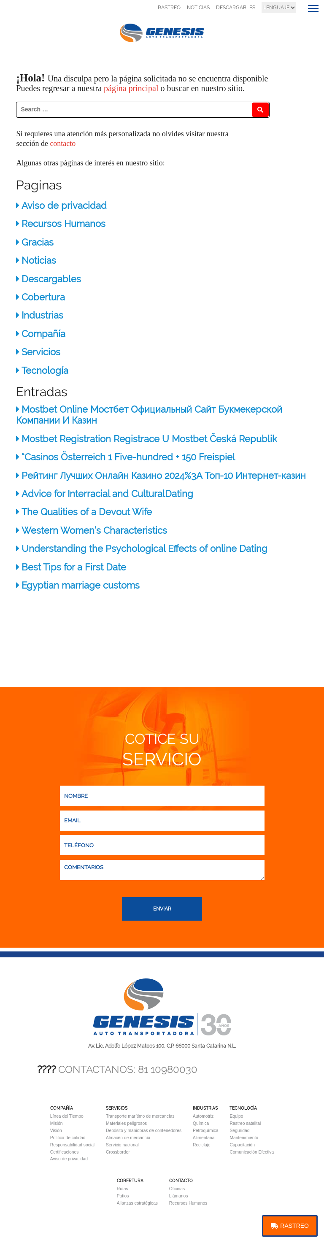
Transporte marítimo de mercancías (140, 1116)
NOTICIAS (198, 8)
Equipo (236, 1116)
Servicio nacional (122, 1145)
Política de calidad (68, 1137)
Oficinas (177, 1188)
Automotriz (203, 1116)
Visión (56, 1130)
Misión (56, 1123)
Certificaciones (64, 1152)
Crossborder (118, 1152)
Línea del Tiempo (67, 1116)
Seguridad (239, 1130)
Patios (123, 1196)
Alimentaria (204, 1137)
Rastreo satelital (245, 1123)
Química (201, 1123)
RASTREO (169, 8)
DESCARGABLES (235, 8)
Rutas (122, 1188)
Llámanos (178, 1196)
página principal (132, 88)
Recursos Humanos (188, 1203)
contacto (63, 143)
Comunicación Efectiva (252, 1152)
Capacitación (242, 1145)
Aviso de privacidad (69, 1159)
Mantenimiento (244, 1137)
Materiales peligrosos (126, 1123)
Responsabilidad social (72, 1145)
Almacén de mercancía (128, 1137)
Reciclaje (202, 1145)
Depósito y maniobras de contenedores (143, 1130)
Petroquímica (206, 1130)
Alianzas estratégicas (137, 1203)
